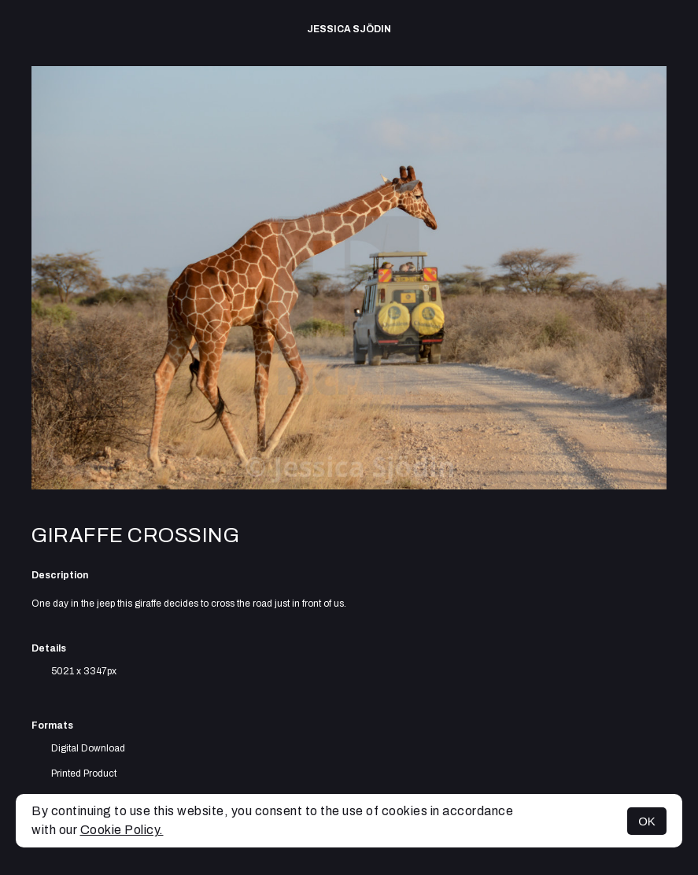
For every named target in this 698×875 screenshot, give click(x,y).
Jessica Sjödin (349, 29)
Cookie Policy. (122, 829)
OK (647, 821)
